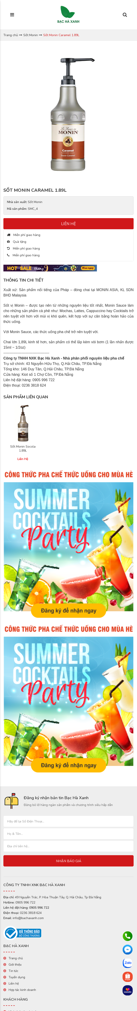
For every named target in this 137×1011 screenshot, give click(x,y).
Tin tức (13, 971)
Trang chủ (10, 35)
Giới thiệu (15, 964)
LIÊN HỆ (68, 223)
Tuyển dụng (17, 977)
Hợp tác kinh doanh (22, 990)
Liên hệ (14, 983)
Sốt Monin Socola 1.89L (23, 449)
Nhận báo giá (68, 861)
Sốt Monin (30, 35)
